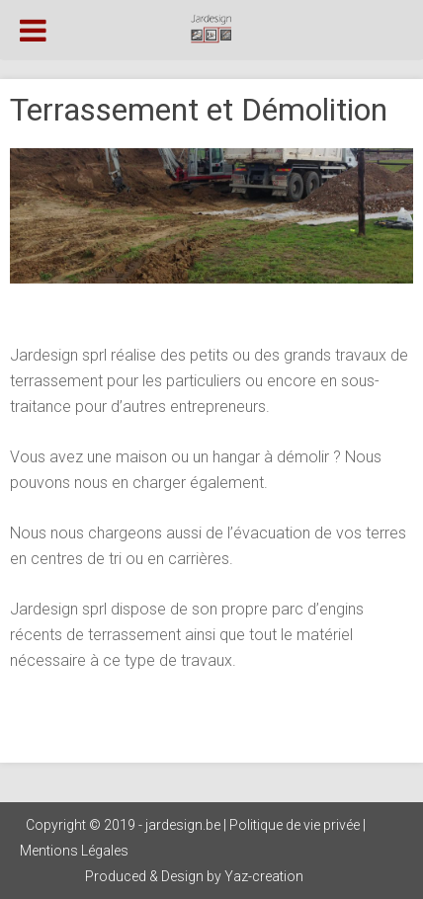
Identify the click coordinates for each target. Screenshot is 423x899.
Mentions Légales (74, 850)
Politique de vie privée (294, 825)
